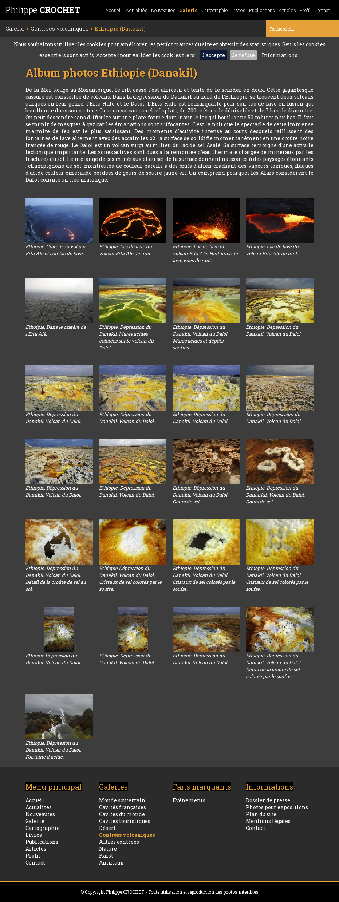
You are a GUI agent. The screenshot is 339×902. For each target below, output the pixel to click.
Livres (238, 10)
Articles (287, 10)
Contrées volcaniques (127, 834)
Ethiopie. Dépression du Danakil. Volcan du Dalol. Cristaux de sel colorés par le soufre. (204, 578)
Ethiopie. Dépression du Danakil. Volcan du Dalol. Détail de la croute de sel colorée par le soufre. (273, 666)
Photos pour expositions (277, 807)
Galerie (188, 10)
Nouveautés (163, 10)
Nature (108, 848)
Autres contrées (119, 841)
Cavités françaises (122, 807)
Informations (279, 55)
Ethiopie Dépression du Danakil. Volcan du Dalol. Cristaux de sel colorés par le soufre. (130, 578)
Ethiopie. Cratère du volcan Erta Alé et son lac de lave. (55, 250)
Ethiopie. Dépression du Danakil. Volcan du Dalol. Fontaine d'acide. (53, 750)
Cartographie (214, 10)
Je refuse (243, 55)
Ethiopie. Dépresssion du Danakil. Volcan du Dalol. (273, 417)
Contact (322, 10)
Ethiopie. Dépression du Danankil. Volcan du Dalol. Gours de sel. (275, 494)
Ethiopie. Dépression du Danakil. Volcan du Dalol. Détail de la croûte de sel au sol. (55, 578)
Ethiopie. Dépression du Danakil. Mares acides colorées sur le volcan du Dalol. (126, 337)
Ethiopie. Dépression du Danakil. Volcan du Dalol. (273, 330)
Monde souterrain (122, 800)
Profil (305, 10)
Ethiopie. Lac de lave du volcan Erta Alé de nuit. (125, 250)
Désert (107, 827)
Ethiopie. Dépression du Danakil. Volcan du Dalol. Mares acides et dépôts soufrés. (200, 337)
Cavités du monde (122, 814)
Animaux (111, 862)
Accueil (113, 10)
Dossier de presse (268, 800)
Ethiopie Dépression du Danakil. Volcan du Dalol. (53, 659)
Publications (262, 10)
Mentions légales (268, 821)
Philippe (42, 9)
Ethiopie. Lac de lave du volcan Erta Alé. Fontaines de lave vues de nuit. (205, 253)
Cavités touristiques (124, 821)
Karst (106, 855)
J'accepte (213, 55)
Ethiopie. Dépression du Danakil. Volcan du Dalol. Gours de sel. (200, 494)
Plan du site (261, 814)
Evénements (189, 800)
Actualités (136, 10)
